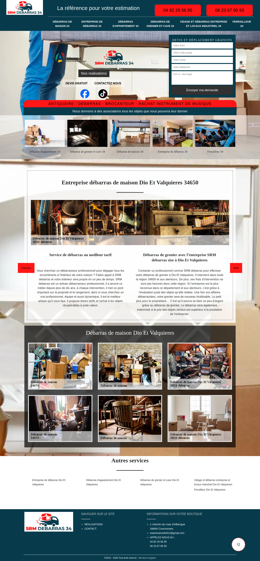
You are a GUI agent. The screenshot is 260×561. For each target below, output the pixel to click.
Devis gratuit (77, 83)
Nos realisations (94, 73)
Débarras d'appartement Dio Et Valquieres (103, 482)
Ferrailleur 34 (242, 23)
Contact (90, 528)
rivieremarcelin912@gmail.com (167, 533)
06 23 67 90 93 (229, 10)
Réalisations (93, 524)
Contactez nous (107, 83)
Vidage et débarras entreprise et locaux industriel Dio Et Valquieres (213, 482)
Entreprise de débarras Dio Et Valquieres (48, 482)
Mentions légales (147, 557)
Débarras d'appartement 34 (125, 23)
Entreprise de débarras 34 (92, 23)
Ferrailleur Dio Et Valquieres (210, 489)
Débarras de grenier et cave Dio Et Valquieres (159, 482)
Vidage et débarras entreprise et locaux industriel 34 (203, 23)
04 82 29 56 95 (177, 10)
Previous (26, 268)
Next (236, 268)
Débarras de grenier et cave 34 (160, 23)
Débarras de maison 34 (62, 23)
